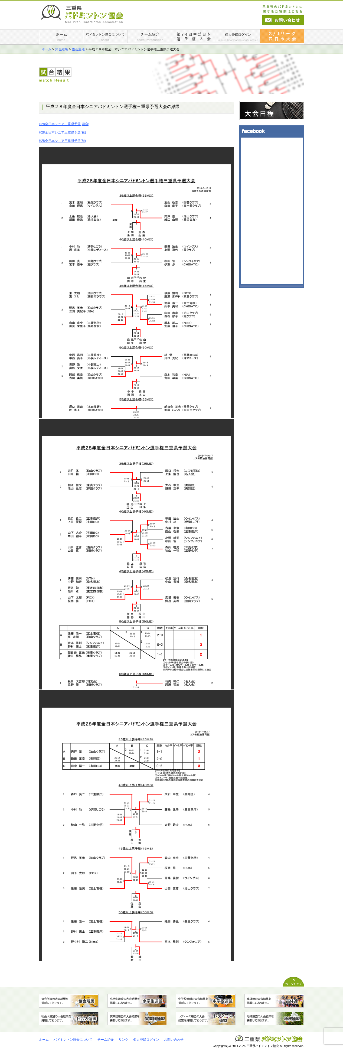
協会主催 (78, 49)
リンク (123, 1040)
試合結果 (61, 49)
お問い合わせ (174, 1040)
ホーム (46, 49)
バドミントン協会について (73, 1040)
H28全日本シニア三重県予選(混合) (64, 124)
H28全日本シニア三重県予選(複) (62, 132)
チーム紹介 (105, 1040)
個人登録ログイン (146, 1040)
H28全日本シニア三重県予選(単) (62, 141)
